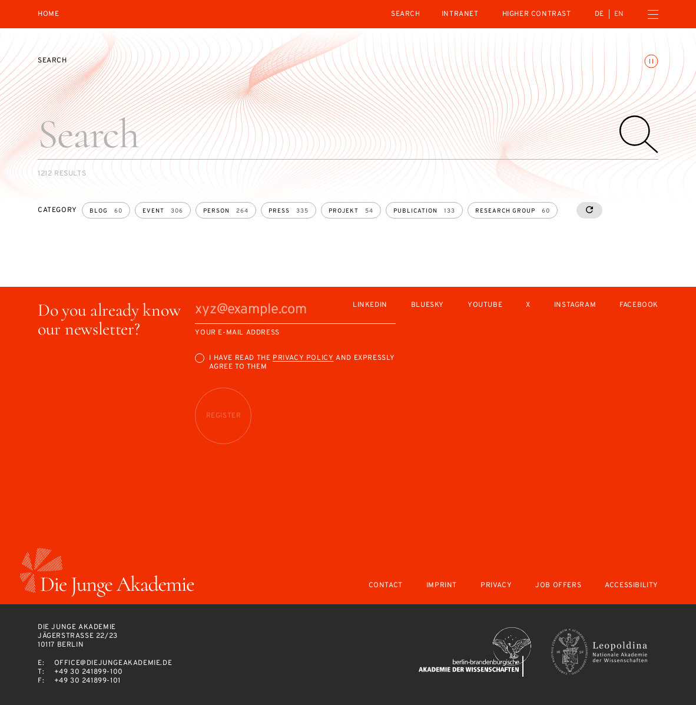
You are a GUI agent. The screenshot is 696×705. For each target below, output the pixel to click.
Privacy (496, 585)
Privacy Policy (303, 358)
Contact (386, 585)
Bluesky (427, 305)
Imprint (441, 585)
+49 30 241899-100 (88, 672)
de (599, 14)
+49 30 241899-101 (87, 681)
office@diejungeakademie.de (113, 663)
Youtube (485, 305)
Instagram (575, 305)
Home (48, 14)
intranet (460, 14)
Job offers (558, 585)
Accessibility (631, 585)
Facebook (638, 305)
